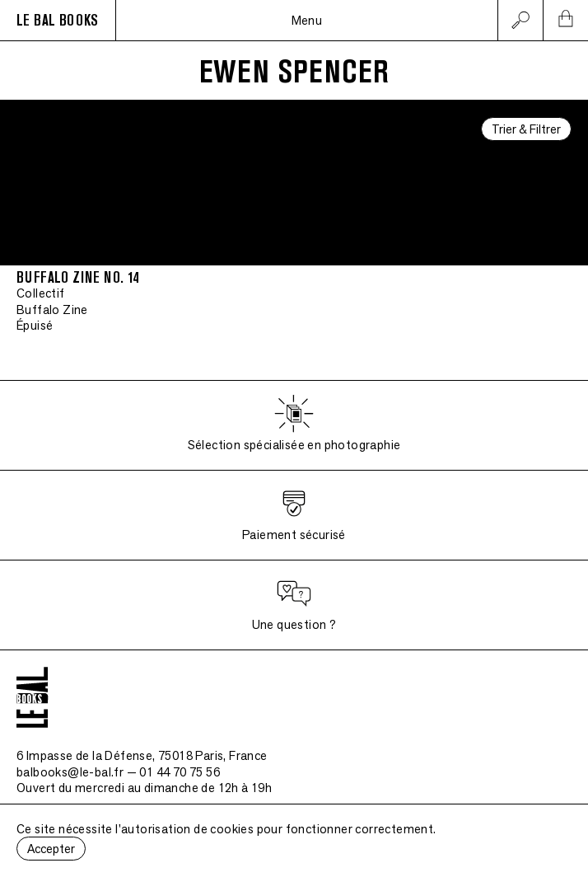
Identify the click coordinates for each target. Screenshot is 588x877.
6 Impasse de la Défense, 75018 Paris (142, 755)
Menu (307, 20)
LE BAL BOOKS (57, 20)
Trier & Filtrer (526, 129)
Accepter (51, 848)
